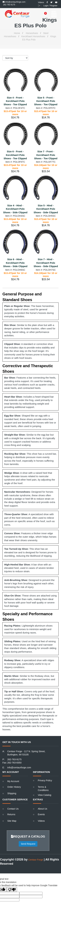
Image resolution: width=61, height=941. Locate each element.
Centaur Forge (35, 859)
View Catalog (44, 795)
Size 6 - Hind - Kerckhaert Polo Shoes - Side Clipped (15, 263)
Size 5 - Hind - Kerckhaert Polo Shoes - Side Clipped (46, 209)
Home (17, 33)
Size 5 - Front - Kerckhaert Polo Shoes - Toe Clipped (45, 101)
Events (41, 814)
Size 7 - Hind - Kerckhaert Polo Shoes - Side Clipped (46, 263)
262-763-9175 (14, 759)
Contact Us (13, 808)
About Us (42, 808)
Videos (41, 2)
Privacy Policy (45, 780)
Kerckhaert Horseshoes (33, 36)
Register (53, 6)
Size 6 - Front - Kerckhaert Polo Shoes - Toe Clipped (15, 155)
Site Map (11, 821)
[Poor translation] (12, 889)
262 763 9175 (9, 5)
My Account (13, 781)
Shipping (11, 793)
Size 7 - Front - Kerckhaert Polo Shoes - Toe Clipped (45, 155)
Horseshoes (32, 33)
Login (45, 6)
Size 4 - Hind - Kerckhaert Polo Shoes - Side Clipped (15, 209)
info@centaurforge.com (14, 2)
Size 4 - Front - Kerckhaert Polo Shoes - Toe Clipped (15, 101)
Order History (14, 787)
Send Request (28, 844)
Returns (11, 814)
